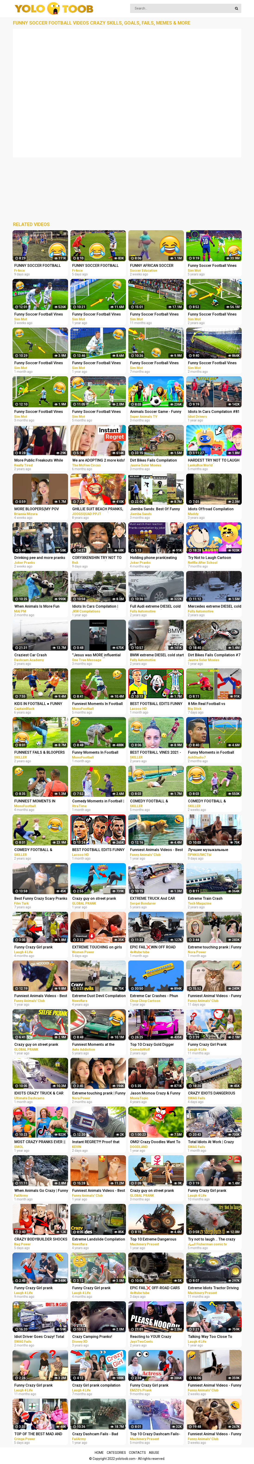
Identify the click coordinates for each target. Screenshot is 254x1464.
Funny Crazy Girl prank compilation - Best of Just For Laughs (39, 1288)
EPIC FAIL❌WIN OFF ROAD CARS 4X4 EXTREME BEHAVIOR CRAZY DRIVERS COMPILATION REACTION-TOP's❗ (156, 947)
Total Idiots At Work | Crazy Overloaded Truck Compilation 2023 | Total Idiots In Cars (213, 1142)
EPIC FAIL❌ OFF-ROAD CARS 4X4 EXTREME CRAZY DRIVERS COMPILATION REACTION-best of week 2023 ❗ (156, 1288)
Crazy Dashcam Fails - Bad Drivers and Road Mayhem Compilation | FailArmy (95, 1434)
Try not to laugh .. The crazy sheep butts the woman (211, 1239)
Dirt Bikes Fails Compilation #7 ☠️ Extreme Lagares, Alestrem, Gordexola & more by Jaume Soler (214, 655)
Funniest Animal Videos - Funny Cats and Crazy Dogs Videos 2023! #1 (214, 1434)
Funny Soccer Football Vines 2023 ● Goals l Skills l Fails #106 (212, 363)
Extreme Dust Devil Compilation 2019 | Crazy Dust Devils (99, 996)
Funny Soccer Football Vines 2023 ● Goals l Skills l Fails (38, 314)
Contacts (137, 1452)
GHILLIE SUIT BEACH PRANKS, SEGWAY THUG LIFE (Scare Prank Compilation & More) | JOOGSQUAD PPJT (97, 509)
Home (99, 1452)
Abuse (154, 1452)
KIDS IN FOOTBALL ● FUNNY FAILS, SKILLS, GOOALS (38, 704)
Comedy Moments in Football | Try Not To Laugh (98, 801)
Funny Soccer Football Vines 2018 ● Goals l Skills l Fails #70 (214, 266)
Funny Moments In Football (95, 752)
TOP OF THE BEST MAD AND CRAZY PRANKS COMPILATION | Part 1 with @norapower (40, 1434)
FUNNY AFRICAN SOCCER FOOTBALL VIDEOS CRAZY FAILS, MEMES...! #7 (152, 266)
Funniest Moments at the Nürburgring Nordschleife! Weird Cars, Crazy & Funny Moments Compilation (94, 1045)
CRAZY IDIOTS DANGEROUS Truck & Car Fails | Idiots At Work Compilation (211, 1093)
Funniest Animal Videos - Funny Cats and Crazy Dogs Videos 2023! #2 (214, 1385)
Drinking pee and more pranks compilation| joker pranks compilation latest (39, 558)
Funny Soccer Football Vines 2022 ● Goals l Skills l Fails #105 (38, 412)
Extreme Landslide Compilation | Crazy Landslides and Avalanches (98, 1239)
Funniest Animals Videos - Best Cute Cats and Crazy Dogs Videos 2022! (40, 996)
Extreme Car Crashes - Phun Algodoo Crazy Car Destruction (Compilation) (156, 996)
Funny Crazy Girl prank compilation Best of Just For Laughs (212, 1191)
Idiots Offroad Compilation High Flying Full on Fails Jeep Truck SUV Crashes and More (213, 509)
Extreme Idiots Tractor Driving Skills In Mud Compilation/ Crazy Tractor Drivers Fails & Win (213, 1288)
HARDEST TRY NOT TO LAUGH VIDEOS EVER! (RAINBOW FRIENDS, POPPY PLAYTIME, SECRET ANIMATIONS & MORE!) (214, 460)
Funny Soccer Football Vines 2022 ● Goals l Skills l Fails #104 (96, 412)
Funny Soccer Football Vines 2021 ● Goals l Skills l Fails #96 (98, 314)
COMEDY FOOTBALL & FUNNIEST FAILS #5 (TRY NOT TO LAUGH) (155, 801)
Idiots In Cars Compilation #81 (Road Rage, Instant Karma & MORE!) (214, 412)
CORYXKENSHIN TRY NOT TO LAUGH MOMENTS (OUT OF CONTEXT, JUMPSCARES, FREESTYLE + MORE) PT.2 (97, 558)
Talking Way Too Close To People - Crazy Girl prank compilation (210, 1337)
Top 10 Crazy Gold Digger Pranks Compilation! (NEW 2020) (152, 1045)
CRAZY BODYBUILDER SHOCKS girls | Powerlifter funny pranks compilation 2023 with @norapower (40, 1239)
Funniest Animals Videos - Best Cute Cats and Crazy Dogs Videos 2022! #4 (98, 1191)
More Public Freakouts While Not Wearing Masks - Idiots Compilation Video (38, 460)
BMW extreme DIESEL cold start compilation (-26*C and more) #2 (157, 655)
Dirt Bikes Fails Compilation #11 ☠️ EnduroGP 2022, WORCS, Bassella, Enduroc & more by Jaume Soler (154, 460)
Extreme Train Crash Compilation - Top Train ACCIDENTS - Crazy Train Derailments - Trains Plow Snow (210, 899)
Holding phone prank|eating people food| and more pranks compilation (156, 558)
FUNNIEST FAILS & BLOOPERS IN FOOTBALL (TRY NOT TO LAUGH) (39, 753)
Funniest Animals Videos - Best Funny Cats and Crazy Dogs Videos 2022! (156, 850)
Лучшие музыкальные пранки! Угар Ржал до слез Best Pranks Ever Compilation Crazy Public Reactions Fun (213, 850)
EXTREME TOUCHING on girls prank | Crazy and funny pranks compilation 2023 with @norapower (98, 947)
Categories (116, 1452)
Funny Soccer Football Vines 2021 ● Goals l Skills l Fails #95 (98, 363)
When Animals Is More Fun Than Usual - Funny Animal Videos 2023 (37, 606)
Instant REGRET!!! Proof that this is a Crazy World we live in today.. (98, 1142)
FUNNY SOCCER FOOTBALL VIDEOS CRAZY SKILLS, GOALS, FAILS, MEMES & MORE (41, 266)
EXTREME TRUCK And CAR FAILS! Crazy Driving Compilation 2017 (152, 899)
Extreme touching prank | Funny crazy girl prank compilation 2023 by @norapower (214, 947)
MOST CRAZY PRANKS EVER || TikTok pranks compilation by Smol (39, 1142)
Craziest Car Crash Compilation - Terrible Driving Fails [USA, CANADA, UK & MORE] (39, 655)
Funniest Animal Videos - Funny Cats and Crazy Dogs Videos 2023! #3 (214, 996)
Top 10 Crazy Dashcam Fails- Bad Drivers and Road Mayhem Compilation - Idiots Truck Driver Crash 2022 (156, 1434)
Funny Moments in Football (211, 752)
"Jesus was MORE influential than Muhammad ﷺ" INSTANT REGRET (97, 655)
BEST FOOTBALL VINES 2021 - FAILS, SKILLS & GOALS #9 (155, 753)
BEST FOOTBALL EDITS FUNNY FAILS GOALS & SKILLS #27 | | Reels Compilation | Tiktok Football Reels (98, 850)
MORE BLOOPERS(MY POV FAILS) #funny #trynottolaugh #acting (39, 509)
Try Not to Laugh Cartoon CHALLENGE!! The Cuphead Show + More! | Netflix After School (211, 558)
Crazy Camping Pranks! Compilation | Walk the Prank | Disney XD (97, 1337)
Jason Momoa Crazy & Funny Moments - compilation (155, 1093)
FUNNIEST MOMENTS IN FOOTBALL (34, 801)
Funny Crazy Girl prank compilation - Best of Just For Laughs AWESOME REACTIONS (98, 1288)
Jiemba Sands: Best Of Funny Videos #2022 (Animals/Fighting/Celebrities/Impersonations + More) (158, 509)
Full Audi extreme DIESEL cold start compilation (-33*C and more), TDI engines (155, 606)
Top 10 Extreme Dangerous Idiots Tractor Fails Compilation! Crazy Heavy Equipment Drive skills (153, 1239)
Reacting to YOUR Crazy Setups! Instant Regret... (150, 1337)
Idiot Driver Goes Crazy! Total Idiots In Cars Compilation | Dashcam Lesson (39, 1337)
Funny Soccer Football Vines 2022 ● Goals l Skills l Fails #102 (154, 363)
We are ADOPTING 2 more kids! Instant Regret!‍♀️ (98, 460)
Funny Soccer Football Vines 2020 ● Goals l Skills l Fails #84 (214, 314)
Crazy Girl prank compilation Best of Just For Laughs (96, 1385)
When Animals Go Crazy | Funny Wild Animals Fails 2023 (41, 1191)
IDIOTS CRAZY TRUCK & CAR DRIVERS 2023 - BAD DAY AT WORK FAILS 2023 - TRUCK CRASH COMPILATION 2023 (38, 1093)
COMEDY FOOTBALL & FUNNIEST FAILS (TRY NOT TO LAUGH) (40, 850)
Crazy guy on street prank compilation (94, 899)
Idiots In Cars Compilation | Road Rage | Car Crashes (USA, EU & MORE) (98, 606)
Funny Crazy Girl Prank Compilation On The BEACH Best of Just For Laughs (211, 1045)
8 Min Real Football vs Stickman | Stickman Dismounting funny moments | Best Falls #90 (213, 704)
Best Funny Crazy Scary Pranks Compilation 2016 (40, 899)
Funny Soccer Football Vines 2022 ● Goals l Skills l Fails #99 (156, 314)
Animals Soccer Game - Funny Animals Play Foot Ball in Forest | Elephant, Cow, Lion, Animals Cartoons (157, 412)
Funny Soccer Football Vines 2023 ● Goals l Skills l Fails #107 (38, 363)
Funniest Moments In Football (97, 704)
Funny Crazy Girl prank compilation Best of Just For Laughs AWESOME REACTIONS (40, 947)
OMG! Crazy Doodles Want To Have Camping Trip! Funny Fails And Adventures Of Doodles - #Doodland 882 (156, 1142)
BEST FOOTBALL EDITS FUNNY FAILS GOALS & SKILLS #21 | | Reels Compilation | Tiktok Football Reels (156, 704)
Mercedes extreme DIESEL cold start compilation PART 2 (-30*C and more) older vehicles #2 (215, 606)
